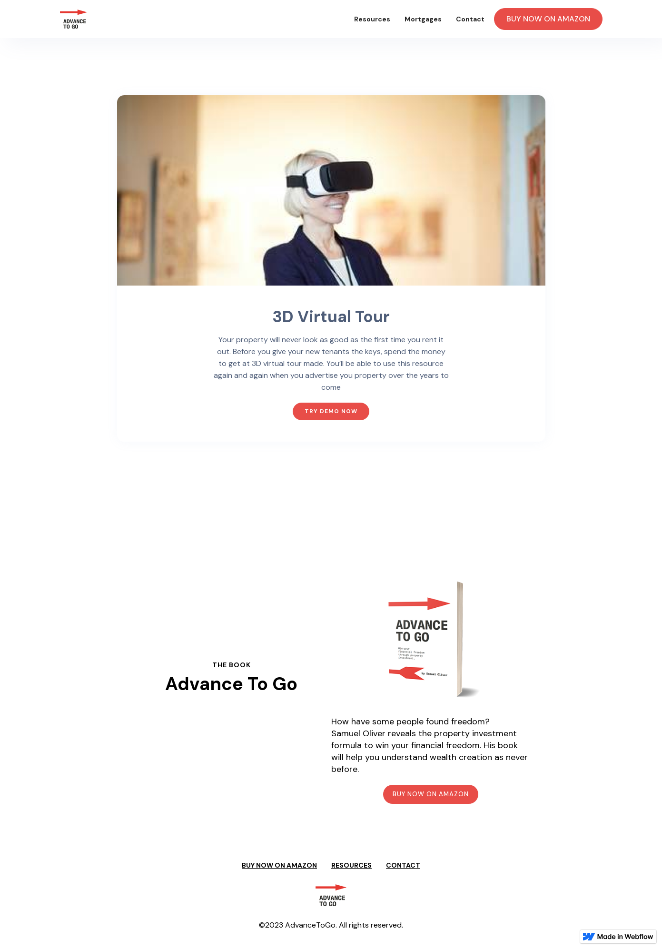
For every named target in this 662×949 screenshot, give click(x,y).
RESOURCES (351, 865)
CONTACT (403, 865)
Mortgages (423, 19)
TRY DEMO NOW (331, 411)
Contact (470, 19)
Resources (372, 19)
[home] (73, 19)
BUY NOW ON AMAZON (548, 19)
